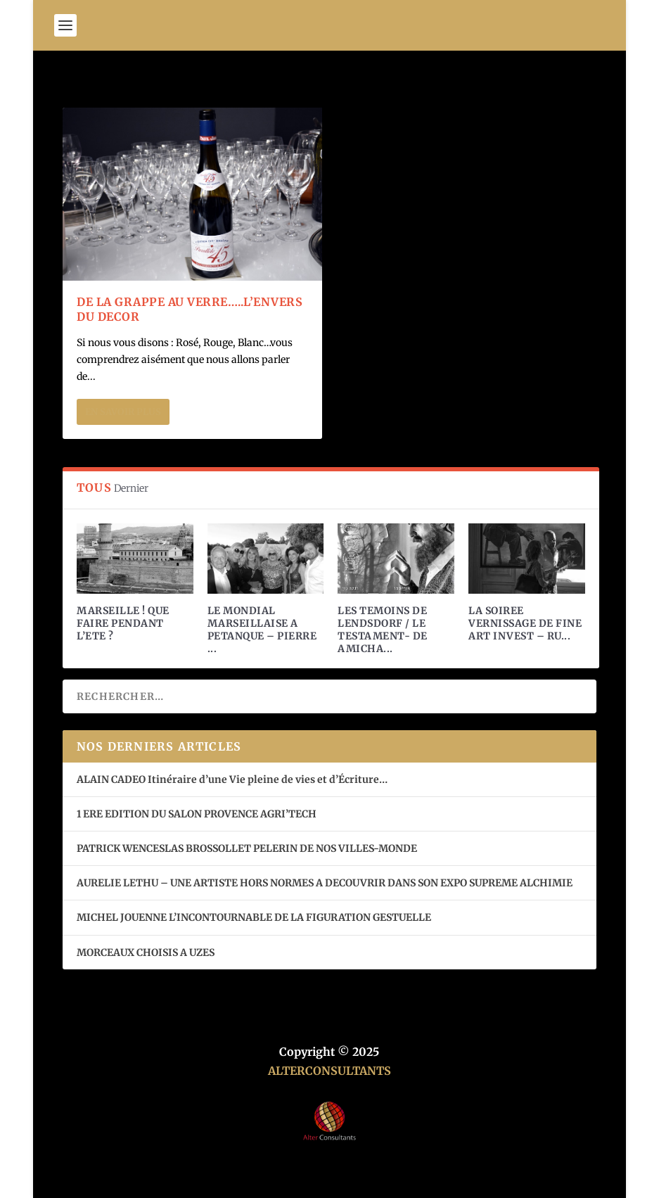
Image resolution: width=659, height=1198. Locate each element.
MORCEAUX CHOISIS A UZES (146, 952)
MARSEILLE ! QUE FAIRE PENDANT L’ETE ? (123, 623)
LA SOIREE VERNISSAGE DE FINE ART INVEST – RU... (525, 623)
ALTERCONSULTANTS (329, 1071)
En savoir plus (123, 412)
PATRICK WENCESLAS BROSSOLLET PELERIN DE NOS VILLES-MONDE (247, 848)
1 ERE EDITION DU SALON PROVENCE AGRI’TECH (196, 814)
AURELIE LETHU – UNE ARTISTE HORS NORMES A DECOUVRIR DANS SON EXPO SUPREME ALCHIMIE (324, 883)
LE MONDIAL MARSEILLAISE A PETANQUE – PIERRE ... (262, 630)
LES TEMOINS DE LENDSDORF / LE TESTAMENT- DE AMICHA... (383, 630)
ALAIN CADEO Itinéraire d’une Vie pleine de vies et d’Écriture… (233, 779)
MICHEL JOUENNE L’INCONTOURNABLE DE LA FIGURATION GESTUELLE (254, 917)
